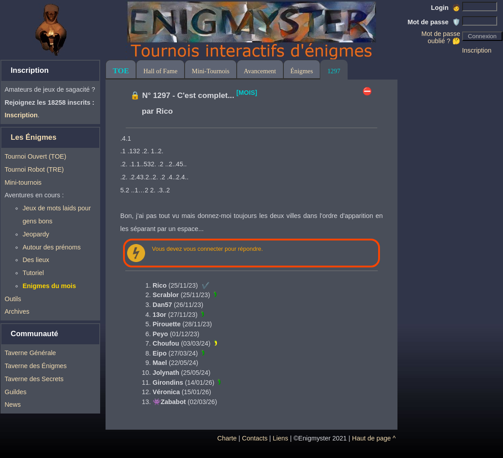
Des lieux (35, 259)
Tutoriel (33, 272)
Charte (227, 438)
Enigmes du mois (49, 285)
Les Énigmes (34, 137)
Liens (280, 438)
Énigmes (302, 71)
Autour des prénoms (51, 247)
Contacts (255, 438)
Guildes (15, 392)
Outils (12, 298)
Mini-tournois (22, 182)
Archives (16, 311)
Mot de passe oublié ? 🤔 (440, 37)
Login (445, 7)
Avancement (260, 71)
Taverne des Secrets (33, 378)
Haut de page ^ (374, 438)
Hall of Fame (160, 71)
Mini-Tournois (210, 71)
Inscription (477, 50)
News (12, 404)
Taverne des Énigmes (35, 365)
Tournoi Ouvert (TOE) (35, 156)
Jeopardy (35, 234)
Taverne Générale (30, 352)
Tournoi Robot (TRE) (34, 169)
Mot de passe (434, 22)
